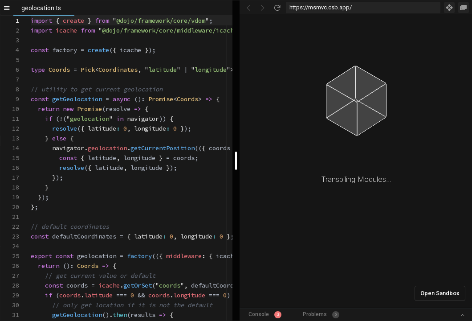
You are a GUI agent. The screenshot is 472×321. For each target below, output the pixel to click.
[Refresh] (277, 7)
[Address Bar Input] (363, 7)
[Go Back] (248, 7)
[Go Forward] (262, 7)
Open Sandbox (440, 293)
